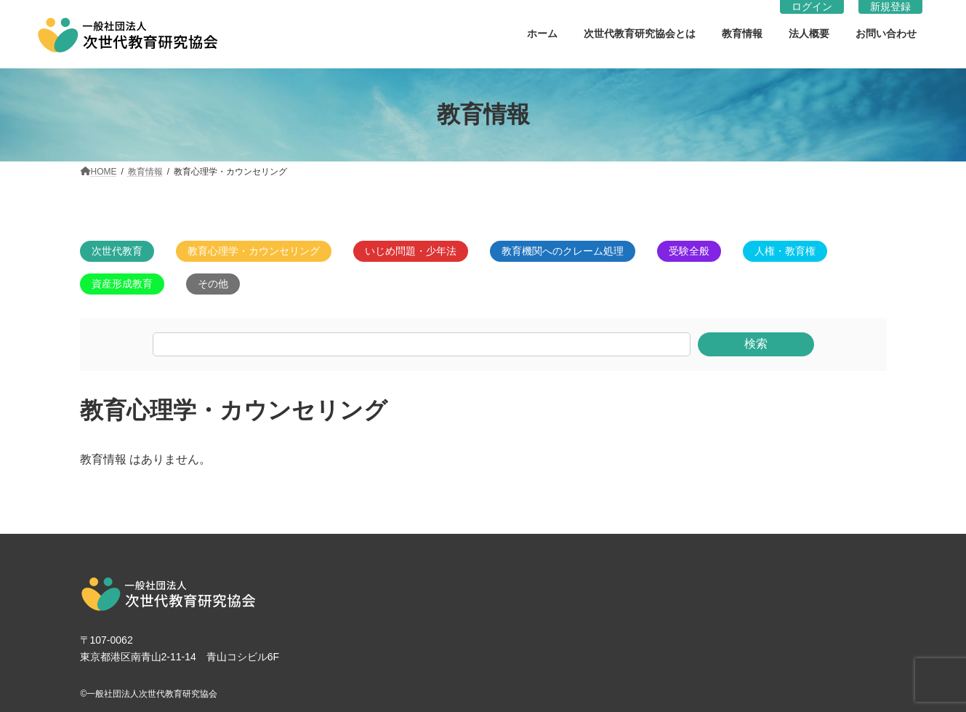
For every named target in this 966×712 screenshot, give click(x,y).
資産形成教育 (122, 283)
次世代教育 (117, 251)
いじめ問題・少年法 (410, 251)
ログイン (812, 6)
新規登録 (890, 6)
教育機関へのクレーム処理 (563, 251)
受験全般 (689, 251)
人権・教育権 (785, 251)
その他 (213, 283)
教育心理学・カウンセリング (254, 251)
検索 (756, 343)
